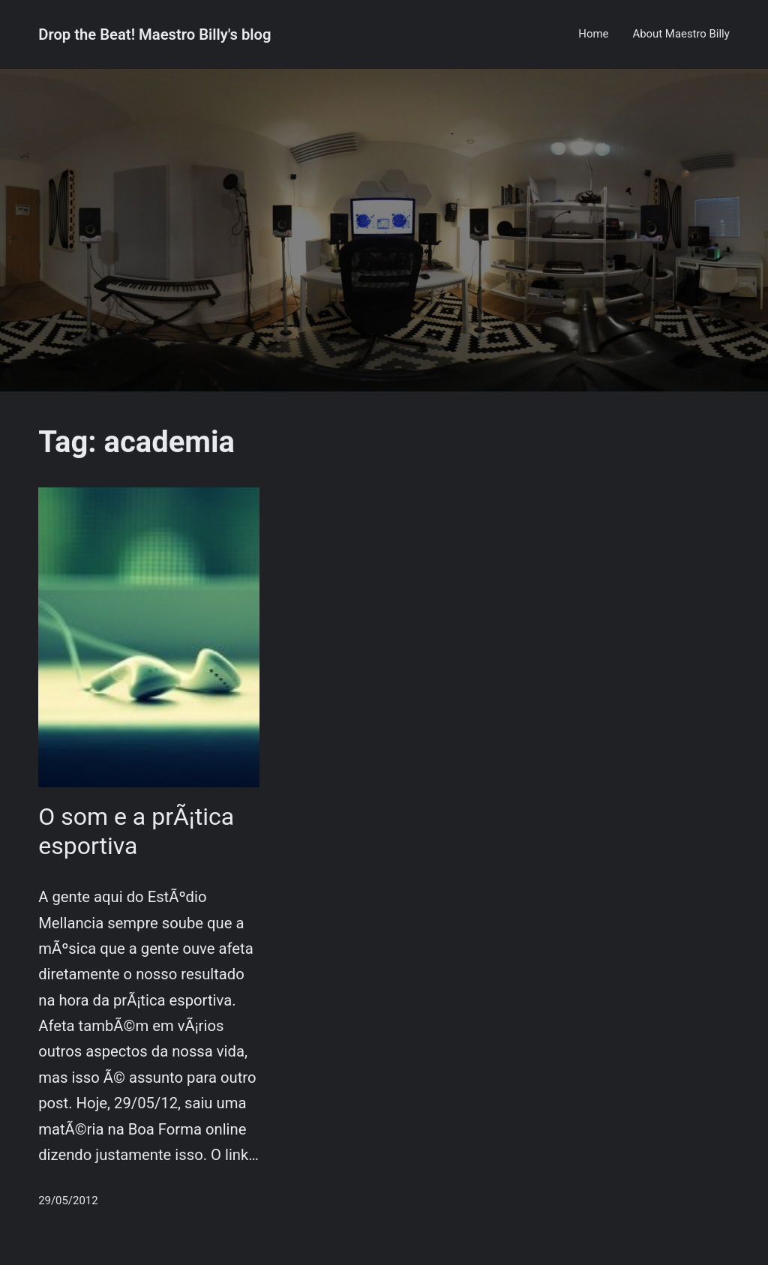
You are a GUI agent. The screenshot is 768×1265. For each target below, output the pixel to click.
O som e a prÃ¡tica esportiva (136, 830)
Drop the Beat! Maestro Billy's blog (154, 34)
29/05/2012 (68, 1200)
